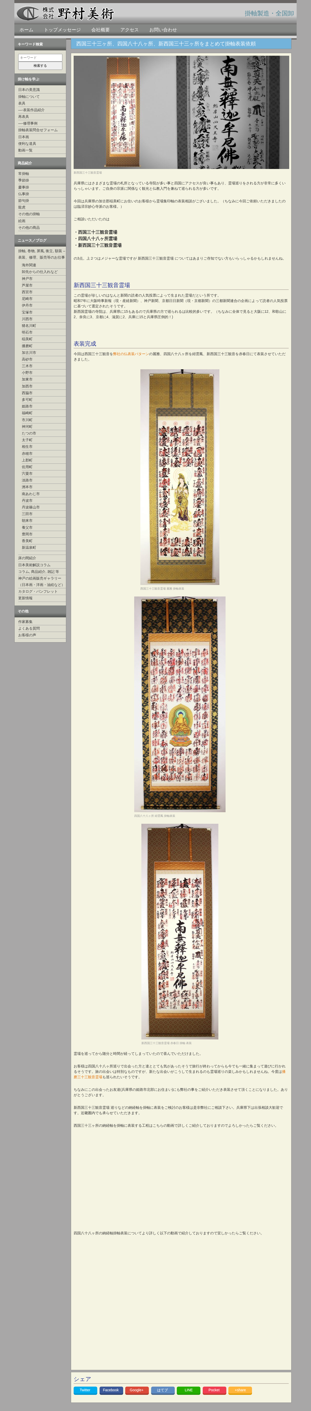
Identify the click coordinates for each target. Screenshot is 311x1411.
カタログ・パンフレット (38, 591)
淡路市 (27, 480)
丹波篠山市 (31, 507)
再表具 (23, 117)
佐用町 (27, 467)
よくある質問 (29, 628)
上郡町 (27, 460)
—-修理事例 (27, 123)
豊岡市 (27, 534)
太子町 (27, 440)
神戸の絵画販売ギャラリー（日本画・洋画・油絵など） (41, 581)
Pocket (214, 1390)
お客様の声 (27, 635)
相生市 (27, 446)
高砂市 (27, 359)
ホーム (26, 29)
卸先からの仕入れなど (40, 272)
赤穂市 (27, 453)
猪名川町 (29, 326)
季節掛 (23, 180)
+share (240, 1390)
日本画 (23, 137)
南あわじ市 (31, 494)
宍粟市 (27, 473)
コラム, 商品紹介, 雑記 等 (38, 572)
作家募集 (25, 622)
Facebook (111, 1390)
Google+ (137, 1390)
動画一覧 (25, 150)
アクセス (129, 29)
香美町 (27, 541)
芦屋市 (27, 285)
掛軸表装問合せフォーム (38, 130)
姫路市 (27, 406)
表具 (21, 103)
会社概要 (100, 29)
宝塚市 (27, 312)
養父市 (27, 527)
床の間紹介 (27, 558)
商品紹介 (25, 163)
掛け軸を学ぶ (28, 79)
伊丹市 (27, 305)
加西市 (27, 386)
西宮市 (27, 292)
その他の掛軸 (29, 214)
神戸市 (27, 279)
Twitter (85, 1390)
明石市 (27, 332)
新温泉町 (29, 547)
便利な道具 (27, 143)
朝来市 (27, 520)
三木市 (27, 366)
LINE (189, 1390)
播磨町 (27, 346)
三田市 (27, 514)
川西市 (27, 319)
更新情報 (25, 598)
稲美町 (27, 339)
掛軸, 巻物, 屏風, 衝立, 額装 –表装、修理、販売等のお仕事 (41, 254)
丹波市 (27, 500)
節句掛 (23, 200)
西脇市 (27, 393)
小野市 (27, 373)
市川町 (27, 420)
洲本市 (27, 487)
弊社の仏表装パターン (131, 354)
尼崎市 (27, 299)
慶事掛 (23, 187)
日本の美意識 (29, 90)
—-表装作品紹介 (31, 110)
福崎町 (27, 413)
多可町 (27, 399)
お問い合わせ (163, 29)
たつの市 (29, 433)
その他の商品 (29, 227)
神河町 (27, 426)
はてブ (163, 1390)
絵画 (21, 221)
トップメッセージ (62, 29)
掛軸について (29, 96)
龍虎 (21, 207)
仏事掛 (23, 194)
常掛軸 (23, 174)
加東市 (27, 379)
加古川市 (29, 353)
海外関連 (29, 265)
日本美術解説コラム (34, 565)
